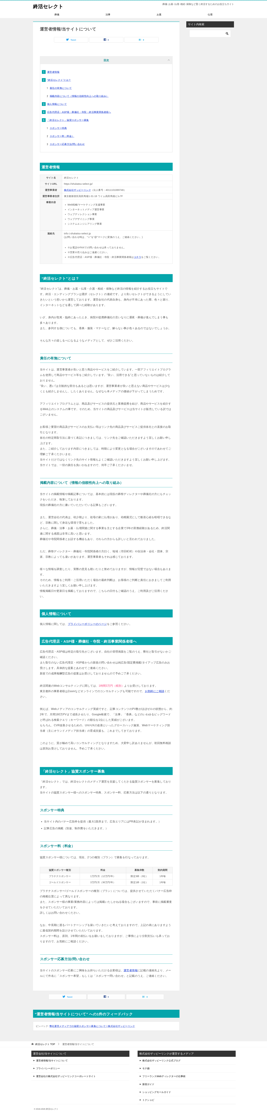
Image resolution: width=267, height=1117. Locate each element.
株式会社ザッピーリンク (77, 190)
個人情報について (57, 104)
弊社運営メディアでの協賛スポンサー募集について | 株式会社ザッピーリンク (92, 1026)
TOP (45, 1044)
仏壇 (210, 14)
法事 (108, 14)
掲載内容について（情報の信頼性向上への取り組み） (79, 96)
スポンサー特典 (58, 128)
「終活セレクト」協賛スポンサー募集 (68, 120)
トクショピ (148, 1100)
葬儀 (56, 14)
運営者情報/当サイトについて (52, 1060)
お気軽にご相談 (154, 691)
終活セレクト (48, 6)
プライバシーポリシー (48, 1068)
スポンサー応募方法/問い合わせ (67, 144)
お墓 (159, 14)
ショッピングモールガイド (156, 1092)
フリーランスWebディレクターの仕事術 (163, 1076)
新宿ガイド (148, 1084)
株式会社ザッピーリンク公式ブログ (161, 1060)
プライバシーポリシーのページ (87, 624)
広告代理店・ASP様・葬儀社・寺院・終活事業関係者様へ (79, 112)
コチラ (137, 257)
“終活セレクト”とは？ (59, 80)
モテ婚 (146, 1068)
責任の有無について (61, 88)
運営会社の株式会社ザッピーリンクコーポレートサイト (66, 1076)
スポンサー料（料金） (62, 136)
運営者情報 (53, 72)
